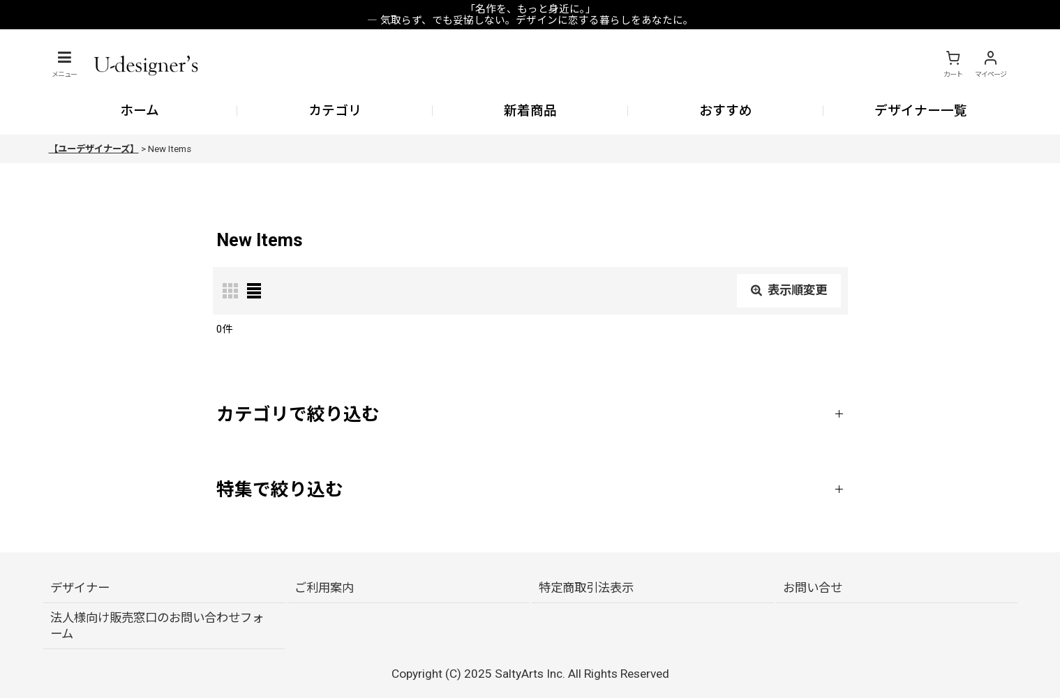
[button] (64, 64)
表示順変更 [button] (789, 290)
